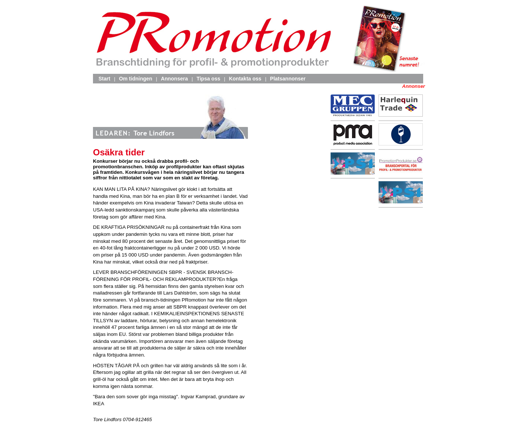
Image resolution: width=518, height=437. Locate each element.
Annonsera (174, 79)
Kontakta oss (245, 79)
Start (104, 79)
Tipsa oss (208, 79)
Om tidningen (135, 79)
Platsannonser (287, 79)
